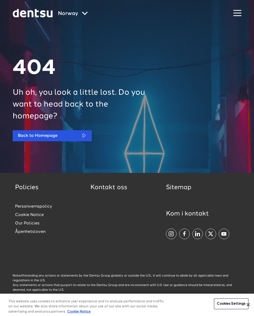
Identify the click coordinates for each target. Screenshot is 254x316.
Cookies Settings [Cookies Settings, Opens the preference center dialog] (231, 305)
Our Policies (27, 223)
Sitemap (178, 187)
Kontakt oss (108, 187)
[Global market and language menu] (73, 14)
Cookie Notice (29, 215)
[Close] (248, 306)
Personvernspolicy (33, 206)
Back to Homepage (52, 135)
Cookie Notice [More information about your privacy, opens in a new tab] (79, 313)
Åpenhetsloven (30, 232)
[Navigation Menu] (237, 13)
